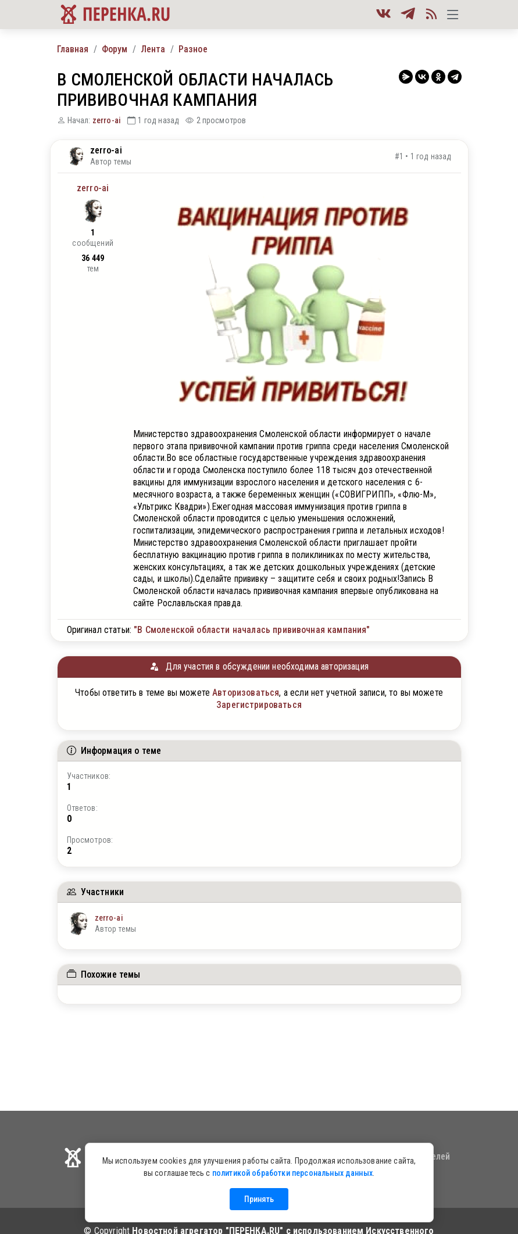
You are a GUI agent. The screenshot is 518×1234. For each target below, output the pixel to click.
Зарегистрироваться (259, 704)
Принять (259, 1199)
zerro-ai (106, 120)
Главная (73, 49)
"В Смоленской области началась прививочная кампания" (252, 629)
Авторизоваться (245, 692)
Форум (115, 49)
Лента (153, 49)
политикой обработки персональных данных (292, 1173)
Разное (193, 49)
